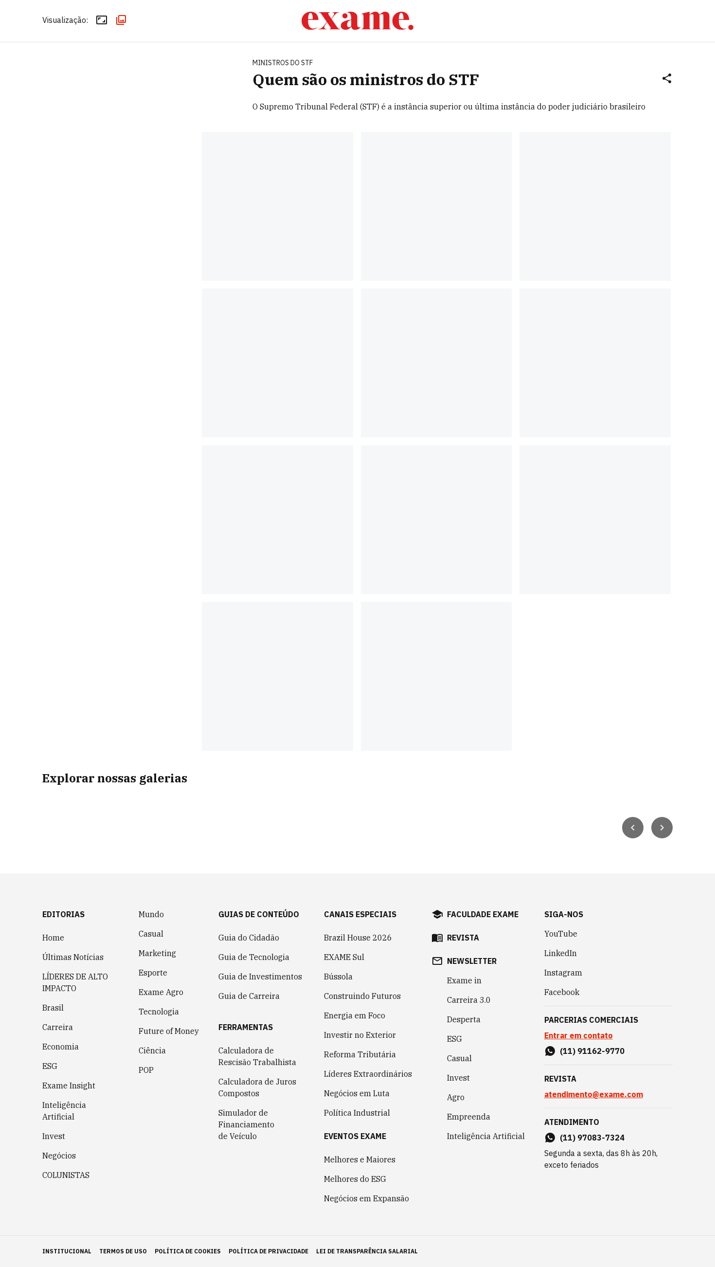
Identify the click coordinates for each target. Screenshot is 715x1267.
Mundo (151, 914)
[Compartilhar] (667, 79)
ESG (49, 1066)
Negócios (59, 1155)
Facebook (561, 992)
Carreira (57, 1027)
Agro (456, 1097)
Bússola (338, 976)
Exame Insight (68, 1085)
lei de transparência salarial (367, 1251)
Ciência (152, 1050)
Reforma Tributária (360, 1054)
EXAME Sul (344, 957)
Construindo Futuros (362, 996)
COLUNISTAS (65, 1175)
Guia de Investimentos (260, 976)
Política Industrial (357, 1113)
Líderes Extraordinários (368, 1074)
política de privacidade (268, 1251)
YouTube (560, 934)
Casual (151, 934)
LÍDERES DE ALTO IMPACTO (75, 982)
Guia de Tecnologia (253, 957)
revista (463, 937)
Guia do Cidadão (248, 937)
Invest (53, 1136)
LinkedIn (560, 953)
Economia (60, 1046)
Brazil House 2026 (358, 937)
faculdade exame (482, 914)
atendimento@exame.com (593, 1094)
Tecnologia (159, 1011)
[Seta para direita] (662, 827)
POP (146, 1070)
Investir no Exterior (360, 1035)
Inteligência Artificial (64, 1111)
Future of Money (169, 1031)
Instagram (563, 972)
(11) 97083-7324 (592, 1137)
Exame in (464, 980)
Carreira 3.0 (469, 1000)
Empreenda (468, 1117)
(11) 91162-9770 (592, 1051)
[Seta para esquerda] (633, 827)
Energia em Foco (354, 1015)
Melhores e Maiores (359, 1159)
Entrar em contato (578, 1035)
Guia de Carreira (249, 996)
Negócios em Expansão (366, 1198)
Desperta (464, 1019)
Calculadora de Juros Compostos (257, 1087)
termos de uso (123, 1251)
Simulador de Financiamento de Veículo (246, 1124)
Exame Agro (161, 992)
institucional (66, 1251)
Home (53, 937)
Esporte (153, 972)
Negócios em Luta (357, 1093)
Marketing (157, 953)
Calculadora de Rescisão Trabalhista (257, 1056)
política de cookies (188, 1251)
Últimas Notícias (73, 957)
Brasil (53, 1008)
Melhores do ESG (355, 1179)
